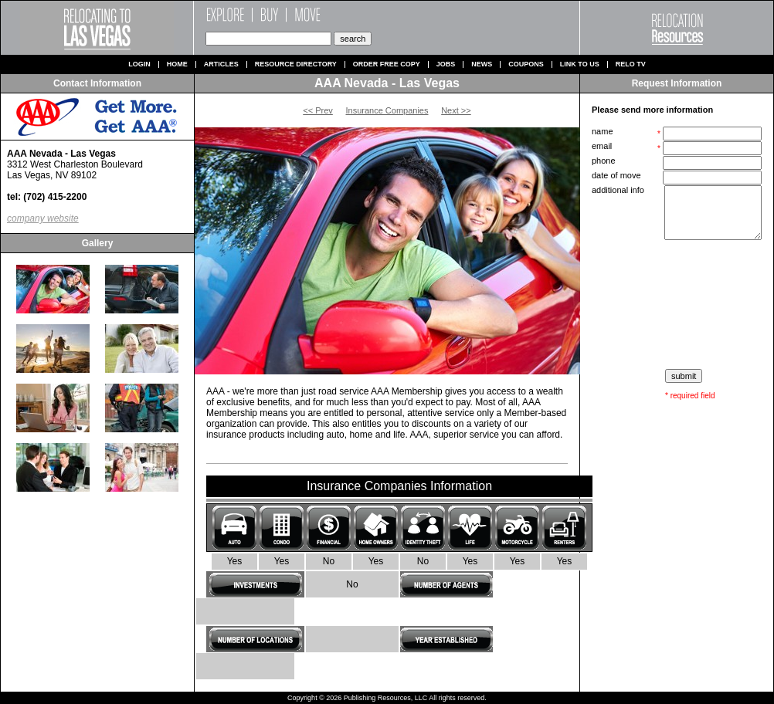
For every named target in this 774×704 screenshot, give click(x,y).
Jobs (446, 64)
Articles (221, 64)
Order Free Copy (386, 64)
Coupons (526, 64)
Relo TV (631, 64)
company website (43, 218)
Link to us (579, 64)
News (481, 64)
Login (139, 64)
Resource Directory (296, 64)
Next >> (456, 110)
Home (177, 64)
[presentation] (678, 304)
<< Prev (318, 110)
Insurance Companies (386, 110)
